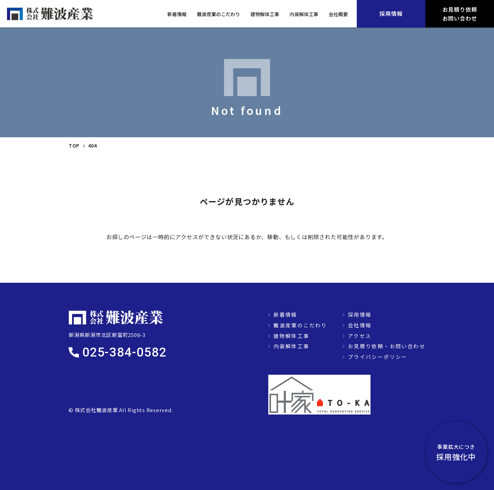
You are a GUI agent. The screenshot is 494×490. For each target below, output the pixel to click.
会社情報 (360, 325)
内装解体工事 (304, 14)
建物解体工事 (264, 14)
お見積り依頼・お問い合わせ (386, 346)
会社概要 (338, 14)
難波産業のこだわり (218, 14)
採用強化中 (456, 452)
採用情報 (360, 314)
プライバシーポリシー (378, 356)
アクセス (360, 335)
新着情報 (177, 14)
